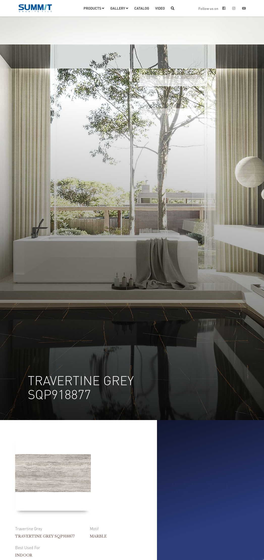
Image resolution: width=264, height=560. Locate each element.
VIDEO (160, 8)
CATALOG (141, 8)
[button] (94, 8)
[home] (35, 8)
